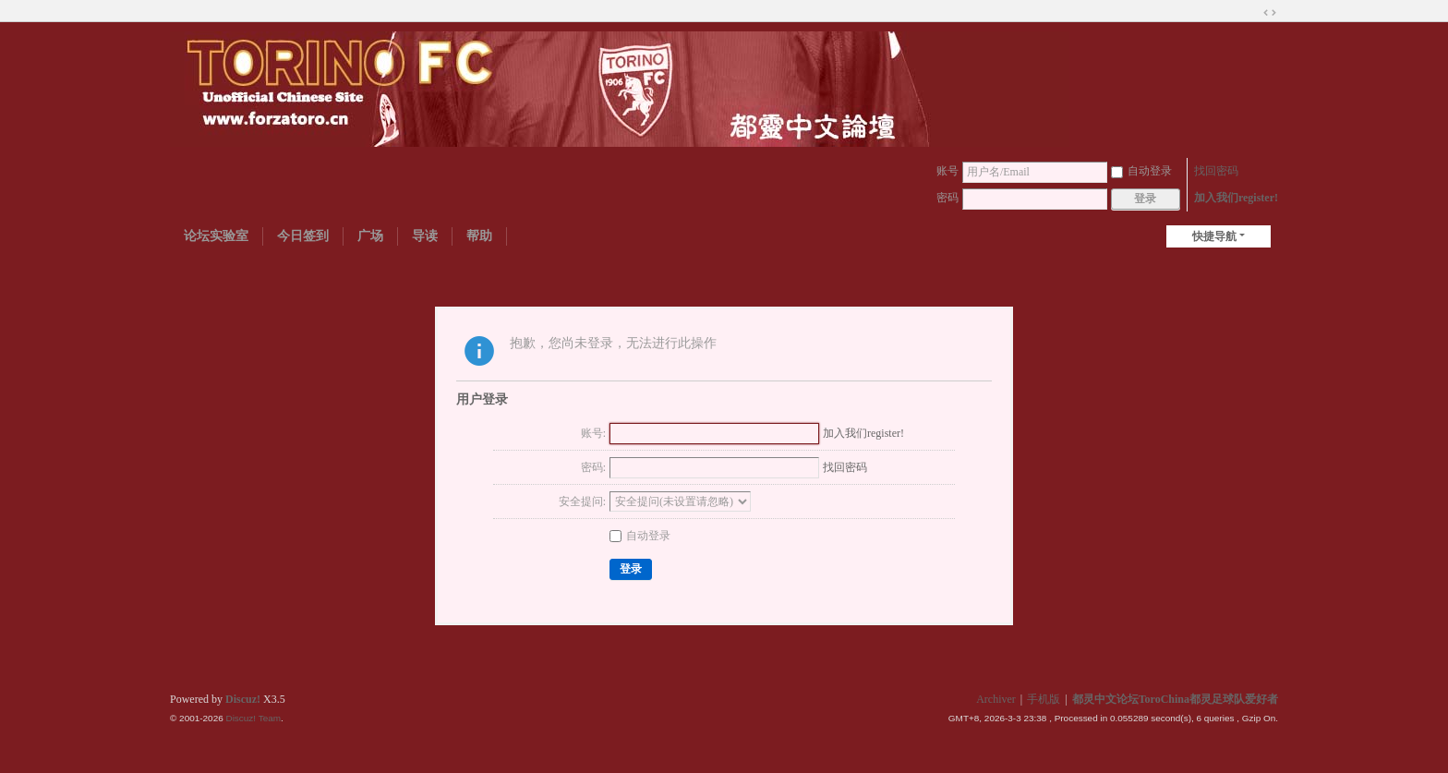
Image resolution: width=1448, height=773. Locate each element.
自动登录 (1141, 170)
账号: (593, 433)
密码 (947, 197)
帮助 (479, 236)
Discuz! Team (253, 718)
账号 (947, 170)
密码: (593, 467)
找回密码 (1216, 170)
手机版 (1043, 699)
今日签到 (303, 236)
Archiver (996, 699)
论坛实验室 (216, 236)
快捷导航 (1214, 236)
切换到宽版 (1269, 13)
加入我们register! (1236, 197)
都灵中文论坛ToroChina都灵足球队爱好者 (1175, 699)
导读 (425, 236)
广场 (370, 236)
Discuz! (242, 699)
